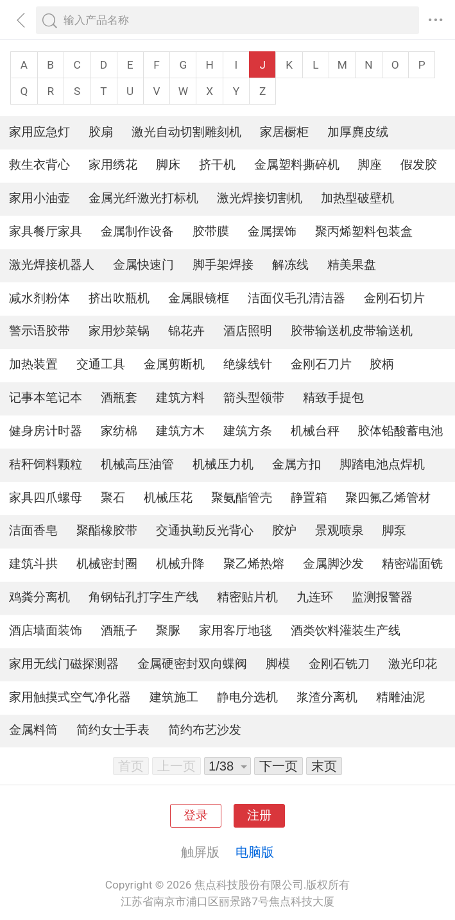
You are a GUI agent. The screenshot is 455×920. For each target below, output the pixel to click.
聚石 (113, 498)
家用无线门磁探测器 (64, 664)
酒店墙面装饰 (45, 631)
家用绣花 (113, 165)
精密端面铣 (412, 564)
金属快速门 (143, 265)
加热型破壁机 (357, 198)
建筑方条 (247, 431)
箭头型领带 (253, 398)
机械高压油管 (137, 464)
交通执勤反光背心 (204, 531)
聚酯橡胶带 (106, 531)
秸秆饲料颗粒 (45, 464)
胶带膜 (211, 232)
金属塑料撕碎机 (296, 165)
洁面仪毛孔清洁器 (296, 298)
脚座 (369, 165)
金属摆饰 (272, 232)
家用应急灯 (39, 132)
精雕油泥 (400, 697)
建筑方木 (180, 431)
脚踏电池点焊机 (382, 464)
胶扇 (101, 132)
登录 (196, 815)
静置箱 (309, 498)
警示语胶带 (39, 331)
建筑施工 (174, 697)
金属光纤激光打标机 (143, 198)
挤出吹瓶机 (119, 298)
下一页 (278, 766)
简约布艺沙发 (204, 730)
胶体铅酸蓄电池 (400, 431)
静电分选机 (247, 697)
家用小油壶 (39, 198)
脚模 (278, 664)
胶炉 (284, 531)
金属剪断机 (174, 364)
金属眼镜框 (198, 298)
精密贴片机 (247, 597)
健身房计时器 (45, 431)
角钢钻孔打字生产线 (143, 597)
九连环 (314, 597)
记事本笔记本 (45, 398)
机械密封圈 (106, 564)
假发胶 (418, 165)
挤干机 (217, 165)
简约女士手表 (113, 730)
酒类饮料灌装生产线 (345, 631)
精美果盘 (351, 265)
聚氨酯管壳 (241, 498)
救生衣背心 (39, 165)
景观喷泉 (339, 531)
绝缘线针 (247, 364)
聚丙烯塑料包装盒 (364, 232)
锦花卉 (186, 331)
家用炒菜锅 (119, 331)
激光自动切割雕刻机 (186, 132)
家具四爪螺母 (45, 498)
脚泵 (394, 531)
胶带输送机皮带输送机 (352, 331)
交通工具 (100, 364)
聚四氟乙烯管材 (388, 498)
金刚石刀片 (321, 364)
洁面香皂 (33, 531)
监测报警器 (382, 597)
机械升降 (180, 564)
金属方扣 (296, 464)
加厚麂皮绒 (357, 132)
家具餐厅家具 (45, 232)
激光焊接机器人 (51, 265)
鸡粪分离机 (39, 597)
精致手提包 (333, 398)
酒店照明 (247, 331)
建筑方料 (180, 398)
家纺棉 (119, 431)
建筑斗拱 (33, 564)
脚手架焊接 (223, 265)
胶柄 (382, 364)
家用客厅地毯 (235, 631)
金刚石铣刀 (339, 664)
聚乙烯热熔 (253, 564)
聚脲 (168, 631)
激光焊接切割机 (259, 198)
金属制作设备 (137, 232)
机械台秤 (315, 431)
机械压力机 (223, 464)
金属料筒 (33, 730)
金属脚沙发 (333, 564)
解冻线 (290, 265)
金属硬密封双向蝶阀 (192, 664)
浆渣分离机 (326, 697)
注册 (259, 815)
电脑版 (255, 852)
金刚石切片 (394, 298)
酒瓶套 (119, 398)
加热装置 (33, 364)
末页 (324, 766)
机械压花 (168, 498)
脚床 (168, 165)
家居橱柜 (284, 132)
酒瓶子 (119, 631)
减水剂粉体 (39, 298)
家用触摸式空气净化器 (70, 697)
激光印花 (412, 664)
